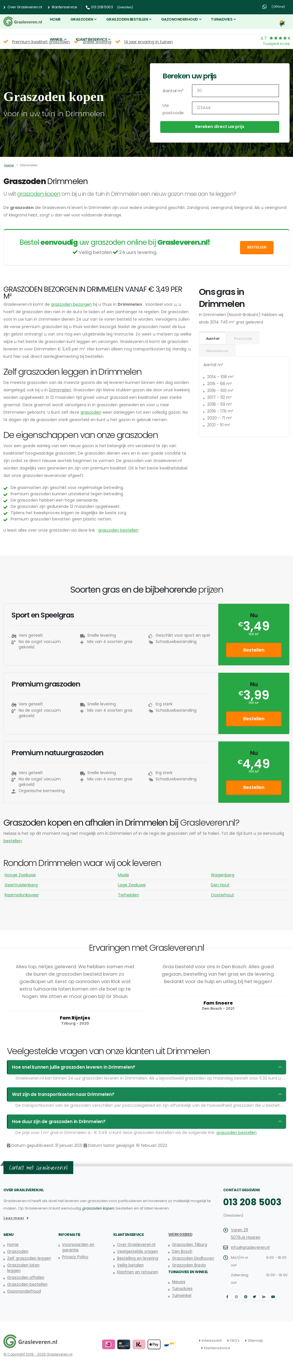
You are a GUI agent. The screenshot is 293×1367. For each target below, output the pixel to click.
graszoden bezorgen (71, 304)
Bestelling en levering (137, 1258)
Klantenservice (62, 7)
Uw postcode (172, 109)
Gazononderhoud (179, 19)
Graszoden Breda (188, 1265)
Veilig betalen (130, 1265)
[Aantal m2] (235, 90)
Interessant (211, 1340)
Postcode (243, 338)
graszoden (90, 412)
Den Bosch (182, 1251)
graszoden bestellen (118, 530)
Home (55, 19)
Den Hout (220, 885)
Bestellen (256, 247)
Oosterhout (222, 895)
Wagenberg (222, 875)
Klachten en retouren (136, 1272)
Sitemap (253, 1340)
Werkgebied (179, 1234)
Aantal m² (172, 91)
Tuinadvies (221, 19)
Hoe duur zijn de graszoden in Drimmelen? (54, 1122)
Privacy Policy (74, 1256)
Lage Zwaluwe (132, 885)
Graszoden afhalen (25, 1277)
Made (123, 875)
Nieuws (178, 1281)
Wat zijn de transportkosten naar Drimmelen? (59, 1094)
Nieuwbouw (217, 351)
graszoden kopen (38, 194)
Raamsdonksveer (22, 895)
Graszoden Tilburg (189, 1244)
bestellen (12, 841)
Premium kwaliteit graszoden (41, 42)
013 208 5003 (249, 1202)
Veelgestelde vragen (137, 1251)
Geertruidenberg (21, 885)
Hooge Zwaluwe (20, 875)
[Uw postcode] (235, 108)
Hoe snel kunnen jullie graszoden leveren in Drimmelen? (68, 1067)
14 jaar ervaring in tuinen (148, 42)
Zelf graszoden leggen (28, 1258)
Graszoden (81, 19)
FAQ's (233, 1340)
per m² (254, 634)
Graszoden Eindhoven (192, 1258)
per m (254, 771)
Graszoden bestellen (127, 19)
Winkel (56, 39)
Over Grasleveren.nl (22, 7)
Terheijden (128, 895)
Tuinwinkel (181, 1295)
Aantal (212, 338)
